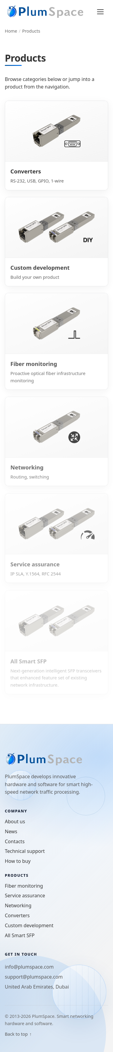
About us (15, 821)
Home (11, 31)
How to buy (17, 861)
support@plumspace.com (34, 976)
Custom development (29, 925)
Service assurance (25, 895)
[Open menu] (100, 11)
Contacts (15, 841)
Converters (17, 915)
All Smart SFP (20, 935)
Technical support (25, 851)
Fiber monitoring (24, 886)
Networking (18, 905)
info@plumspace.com (29, 966)
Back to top (18, 1034)
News (11, 831)
